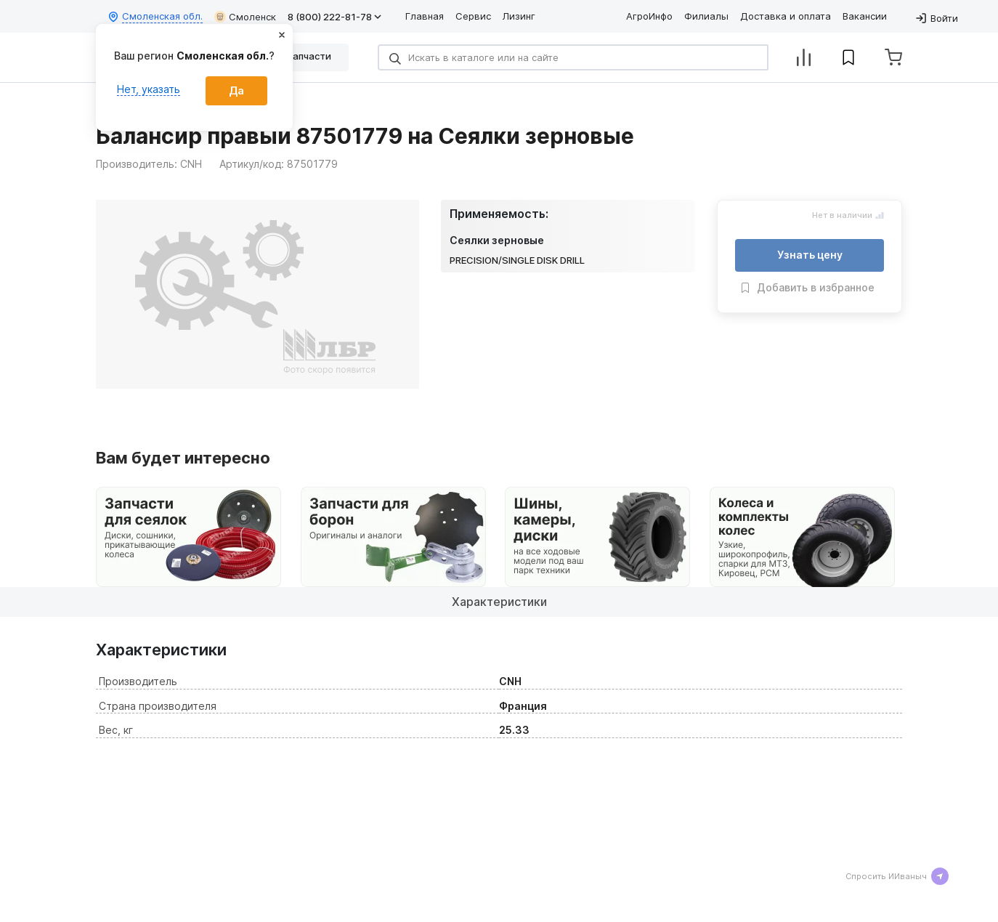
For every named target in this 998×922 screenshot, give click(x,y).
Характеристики (499, 601)
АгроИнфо (649, 16)
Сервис (473, 16)
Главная (424, 16)
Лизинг (519, 16)
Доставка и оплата (785, 16)
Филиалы (706, 16)
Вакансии (865, 16)
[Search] (573, 57)
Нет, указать (148, 89)
